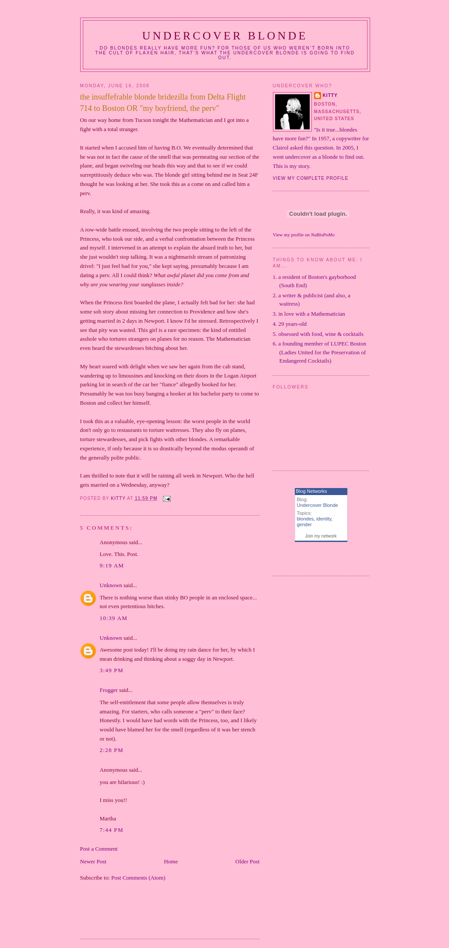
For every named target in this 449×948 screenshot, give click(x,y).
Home (171, 861)
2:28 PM (112, 750)
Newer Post (93, 861)
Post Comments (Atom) (138, 877)
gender (304, 524)
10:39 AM (114, 618)
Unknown (111, 585)
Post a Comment (99, 848)
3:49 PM (112, 670)
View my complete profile (311, 178)
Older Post (247, 861)
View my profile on (304, 234)
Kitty (330, 95)
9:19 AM (112, 565)
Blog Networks (311, 491)
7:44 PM (112, 830)
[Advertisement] (182, 915)
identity (323, 518)
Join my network (320, 536)
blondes (305, 518)
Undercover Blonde (225, 35)
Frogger (109, 690)
